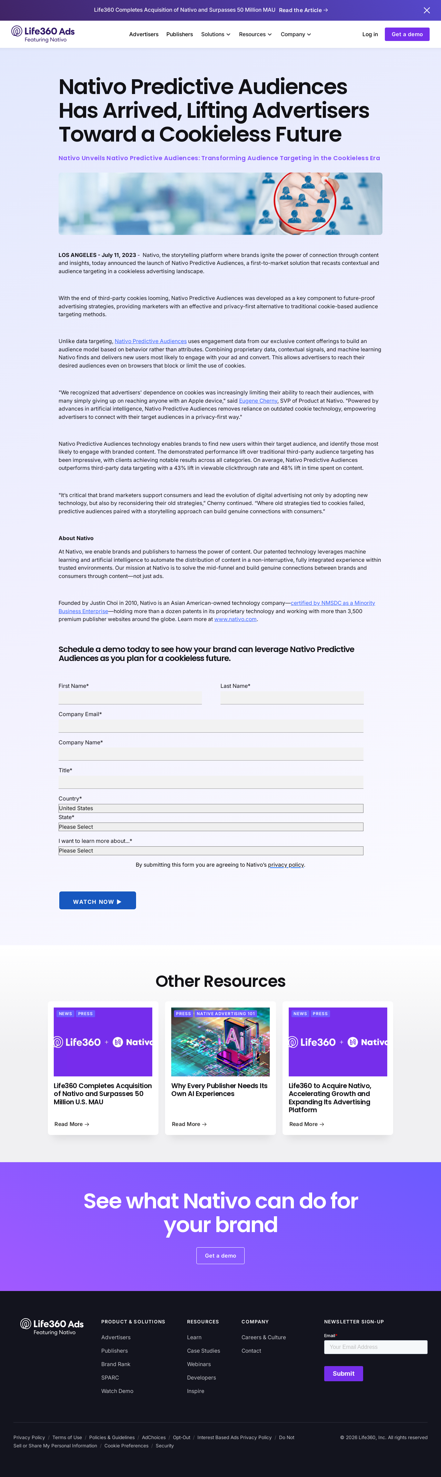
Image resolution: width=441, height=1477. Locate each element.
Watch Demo (117, 1391)
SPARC (110, 1377)
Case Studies (203, 1350)
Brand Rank (116, 1364)
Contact (251, 1350)
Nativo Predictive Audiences (151, 341)
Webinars (199, 1364)
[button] (216, 34)
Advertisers (143, 34)
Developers (201, 1377)
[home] (43, 34)
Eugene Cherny (258, 400)
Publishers (179, 34)
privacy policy (286, 864)
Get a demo (407, 34)
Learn (194, 1337)
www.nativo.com (235, 619)
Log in (370, 34)
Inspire (195, 1391)
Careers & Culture (264, 1337)
